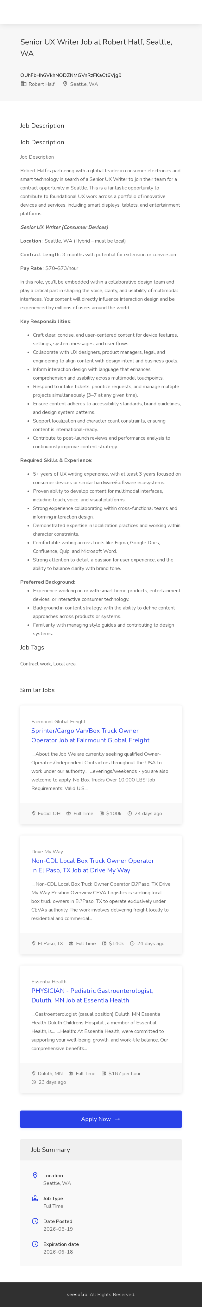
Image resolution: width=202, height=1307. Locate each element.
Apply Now (101, 1119)
